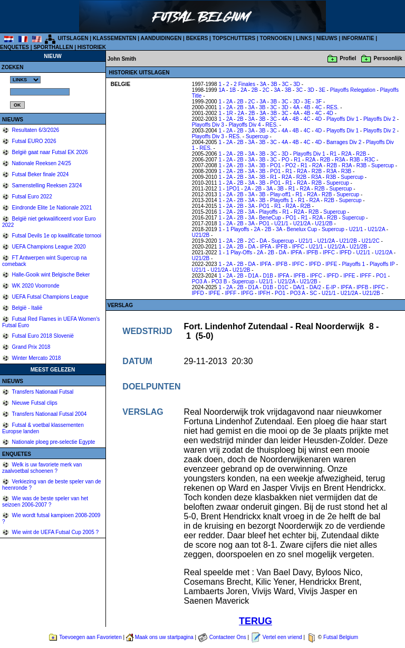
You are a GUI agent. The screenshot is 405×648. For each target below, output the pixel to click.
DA (262, 241)
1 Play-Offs (239, 252)
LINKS (304, 38)
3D (296, 84)
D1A (253, 276)
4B (307, 107)
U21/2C (371, 241)
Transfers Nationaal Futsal (42, 392)
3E (322, 90)
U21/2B (323, 223)
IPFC (298, 247)
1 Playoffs (237, 229)
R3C (369, 160)
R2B (361, 154)
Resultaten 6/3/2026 (35, 130)
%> (25, 79)
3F (318, 101)
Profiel (348, 58)
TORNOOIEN (276, 38)
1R (229, 113)
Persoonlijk (388, 58)
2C (266, 90)
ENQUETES (14, 47)
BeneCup (270, 218)
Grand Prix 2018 (31, 347)
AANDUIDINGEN (161, 38)
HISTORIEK (92, 47)
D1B (268, 276)
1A (221, 90)
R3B (355, 160)
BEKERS (197, 38)
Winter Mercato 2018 (36, 358)
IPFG (247, 293)
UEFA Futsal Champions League (50, 297)
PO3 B (219, 281)
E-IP (331, 287)
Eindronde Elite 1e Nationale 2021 (51, 208)
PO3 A (199, 281)
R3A (340, 160)
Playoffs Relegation (352, 90)
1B (232, 90)
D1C (283, 287)
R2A (346, 154)
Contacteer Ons (227, 637)
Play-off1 (280, 194)
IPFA (265, 247)
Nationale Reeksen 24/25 (41, 163)
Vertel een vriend (282, 637)
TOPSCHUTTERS (234, 38)
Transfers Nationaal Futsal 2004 (49, 414)
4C (318, 107)
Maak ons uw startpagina (164, 637)
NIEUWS (327, 38)
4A (296, 107)
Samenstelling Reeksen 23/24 (46, 185)
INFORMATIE (358, 38)
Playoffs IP (382, 264)
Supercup (257, 136)
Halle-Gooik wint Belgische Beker (50, 275)
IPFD (346, 252)
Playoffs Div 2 (379, 119)
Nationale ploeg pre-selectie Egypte (53, 442)
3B (274, 84)
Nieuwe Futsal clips (34, 403)
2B (255, 90)
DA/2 (315, 287)
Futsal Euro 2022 (31, 196)
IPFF (365, 276)
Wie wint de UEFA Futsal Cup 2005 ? (55, 532)
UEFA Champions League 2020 (48, 247)
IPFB (281, 247)
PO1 (275, 165)
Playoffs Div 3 (208, 125)
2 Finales (244, 84)
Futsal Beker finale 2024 (40, 174)
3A (263, 84)
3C (285, 84)
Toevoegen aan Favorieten (90, 637)
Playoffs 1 (281, 200)
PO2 (290, 165)
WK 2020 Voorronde (35, 286)
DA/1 (299, 287)
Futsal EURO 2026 (33, 141)
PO (285, 160)
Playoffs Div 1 (342, 119)
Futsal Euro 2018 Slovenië (42, 336)
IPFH (264, 293)
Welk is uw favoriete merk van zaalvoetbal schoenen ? (42, 468)
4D (329, 113)
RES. (332, 107)
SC (313, 293)
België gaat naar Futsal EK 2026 (49, 152)
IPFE (331, 264)
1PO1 (233, 189)
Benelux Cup (302, 229)
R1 (333, 154)
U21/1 (281, 223)
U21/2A (302, 223)
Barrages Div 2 (343, 142)
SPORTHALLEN (53, 47)
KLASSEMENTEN (115, 38)
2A (243, 90)
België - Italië (27, 308)
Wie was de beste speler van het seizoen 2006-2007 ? (45, 501)
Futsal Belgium (340, 637)
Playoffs (268, 212)
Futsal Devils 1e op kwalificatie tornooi (56, 236)
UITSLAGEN (73, 38)
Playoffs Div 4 (245, 125)
